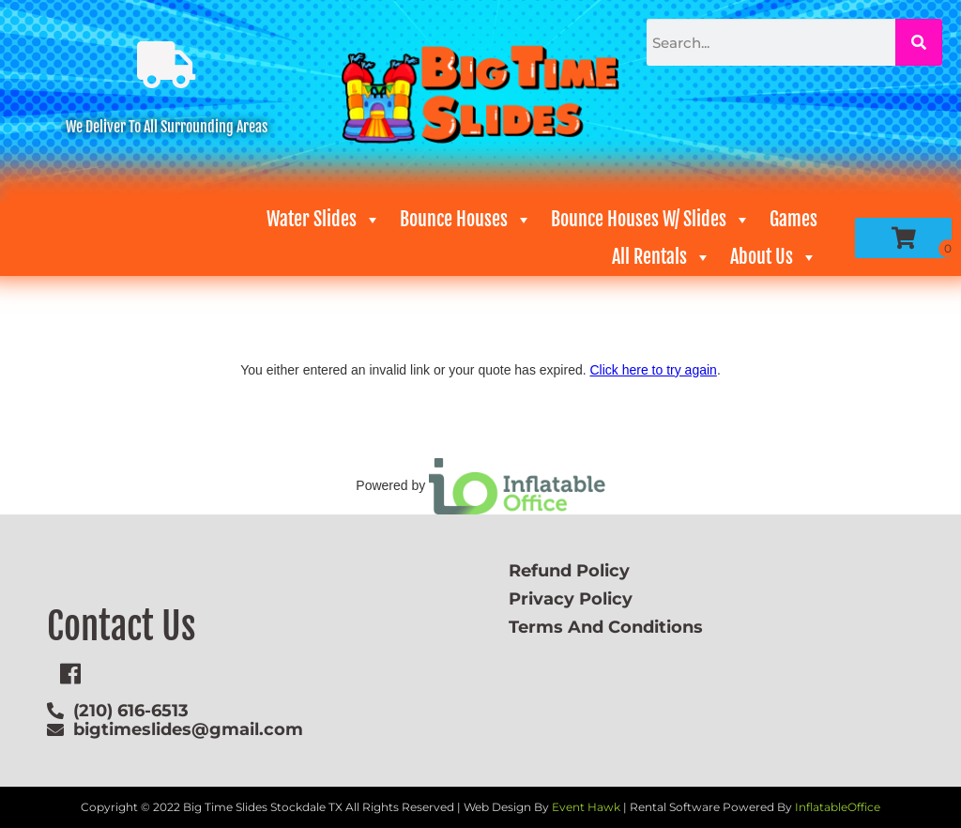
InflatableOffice (837, 807)
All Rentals (661, 257)
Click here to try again (652, 369)
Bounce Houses (466, 219)
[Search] (918, 42)
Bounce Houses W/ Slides (651, 219)
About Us (773, 257)
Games (793, 219)
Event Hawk (586, 807)
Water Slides (324, 219)
